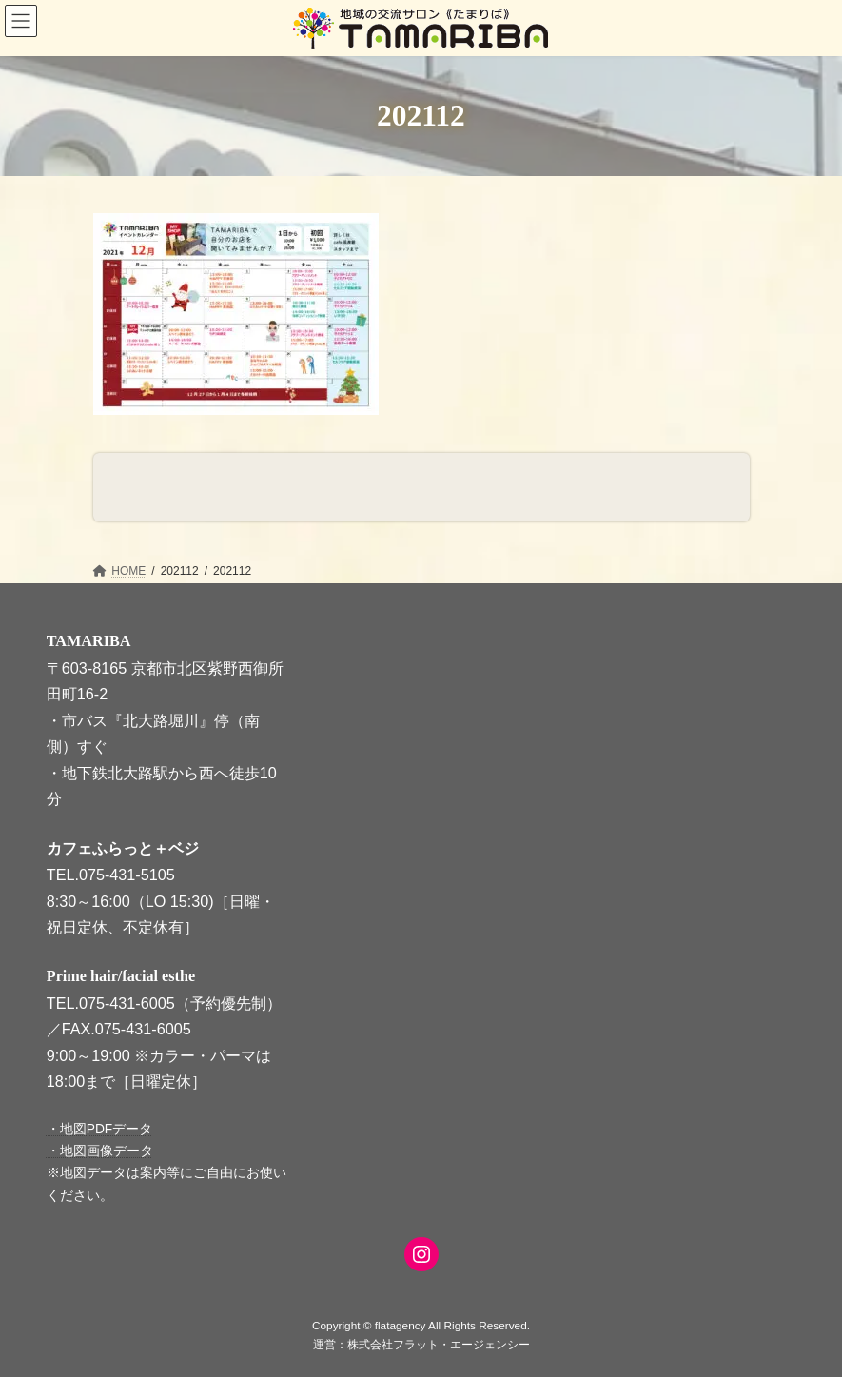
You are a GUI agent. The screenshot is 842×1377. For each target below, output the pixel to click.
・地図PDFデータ (100, 1129)
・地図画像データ (100, 1151)
